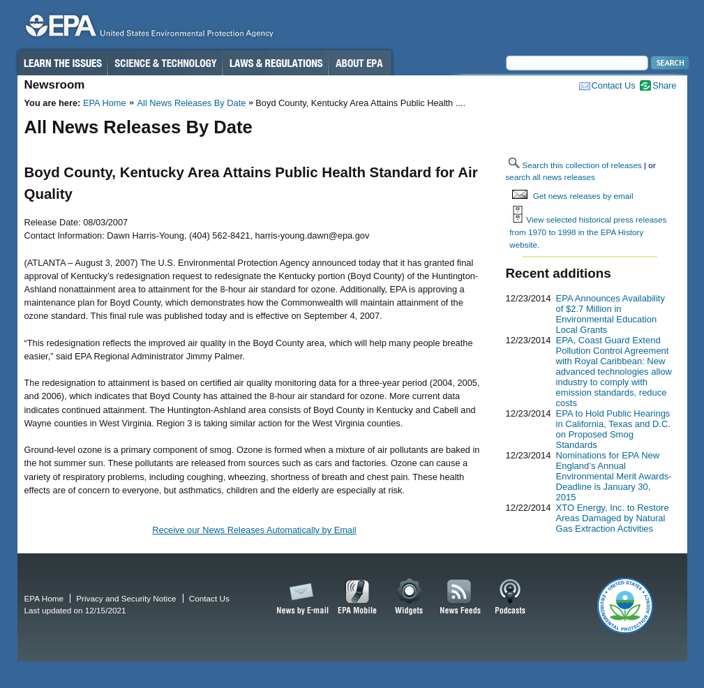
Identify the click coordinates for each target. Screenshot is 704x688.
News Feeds (460, 597)
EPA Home (104, 103)
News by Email (300, 597)
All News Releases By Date (191, 103)
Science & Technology (165, 63)
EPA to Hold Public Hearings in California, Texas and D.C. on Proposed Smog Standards (613, 429)
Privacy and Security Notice (126, 598)
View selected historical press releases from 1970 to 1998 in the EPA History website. (587, 231)
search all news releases (550, 176)
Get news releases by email (583, 195)
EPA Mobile (357, 597)
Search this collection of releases (582, 165)
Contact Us (614, 85)
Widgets (410, 597)
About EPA (360, 63)
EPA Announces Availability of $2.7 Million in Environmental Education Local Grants (610, 314)
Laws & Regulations (276, 63)
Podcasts (510, 597)
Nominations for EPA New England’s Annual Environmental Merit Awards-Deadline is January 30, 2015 (614, 476)
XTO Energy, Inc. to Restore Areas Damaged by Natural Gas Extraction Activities (612, 518)
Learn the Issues (62, 63)
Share (664, 85)
